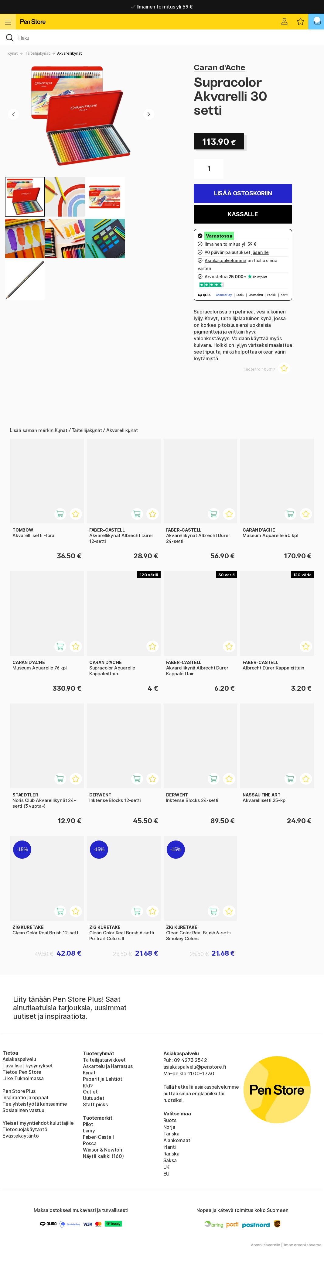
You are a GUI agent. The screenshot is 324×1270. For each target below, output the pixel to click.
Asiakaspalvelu (19, 1059)
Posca (90, 1143)
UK (166, 1167)
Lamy (89, 1131)
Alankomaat (176, 1140)
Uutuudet (93, 1098)
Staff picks (95, 1104)
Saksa (170, 1160)
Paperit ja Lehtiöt (102, 1079)
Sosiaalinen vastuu (23, 1110)
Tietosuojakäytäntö (24, 1129)
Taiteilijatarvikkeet (104, 1060)
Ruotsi (170, 1120)
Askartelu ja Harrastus (108, 1066)
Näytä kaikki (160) (103, 1156)
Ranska (171, 1154)
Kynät (13, 53)
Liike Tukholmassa (23, 1078)
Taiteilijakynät (37, 53)
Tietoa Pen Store (21, 1072)
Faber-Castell (98, 1137)
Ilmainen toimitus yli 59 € (162, 7)
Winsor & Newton (102, 1150)
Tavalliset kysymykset (27, 1066)
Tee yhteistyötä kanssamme (34, 1104)
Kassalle (243, 214)
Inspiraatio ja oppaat (25, 1097)
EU (166, 1174)
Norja (169, 1127)
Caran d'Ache (219, 67)
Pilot (88, 1124)
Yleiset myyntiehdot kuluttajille (37, 1123)
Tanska (171, 1134)
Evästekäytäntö (20, 1136)
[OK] (162, 37)
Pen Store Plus (19, 1091)
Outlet (90, 1092)
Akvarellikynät (69, 53)
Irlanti (169, 1147)
